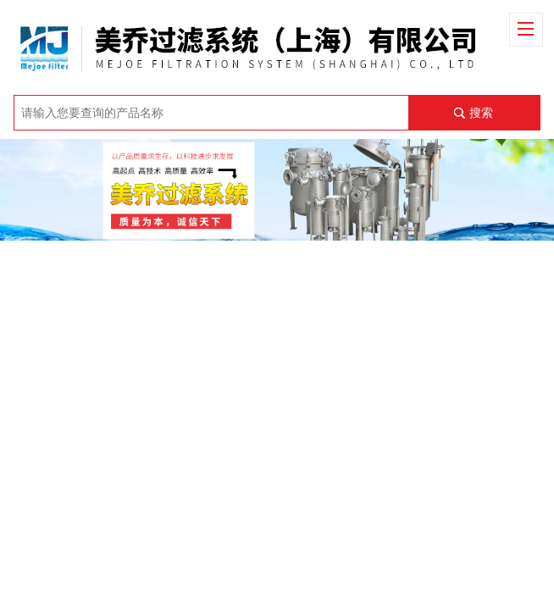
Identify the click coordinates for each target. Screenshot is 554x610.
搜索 (481, 112)
